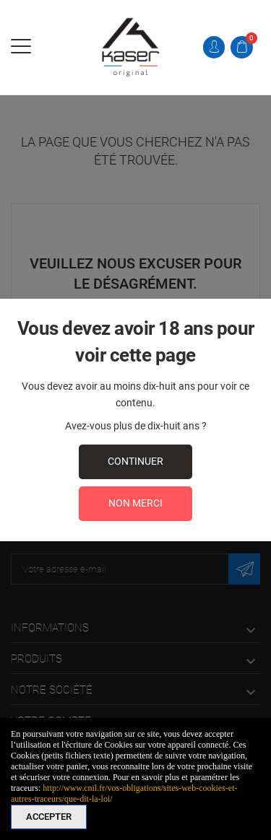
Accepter (49, 816)
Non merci (135, 503)
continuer (135, 461)
